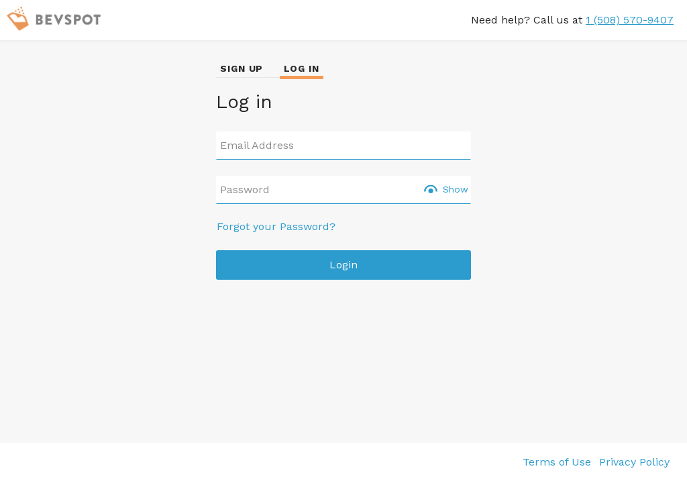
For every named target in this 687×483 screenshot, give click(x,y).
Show (455, 189)
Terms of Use (557, 461)
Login (343, 264)
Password (245, 190)
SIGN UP (241, 68)
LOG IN (301, 68)
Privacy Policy (634, 461)
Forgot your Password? (276, 226)
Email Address (257, 146)
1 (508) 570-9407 (630, 19)
